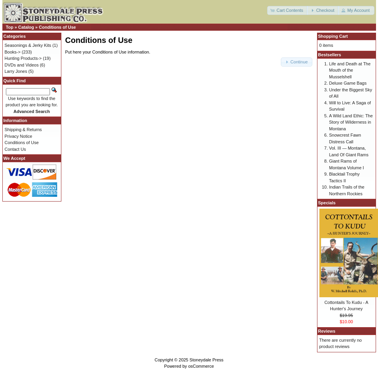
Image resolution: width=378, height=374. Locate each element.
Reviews (327, 331)
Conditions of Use (57, 27)
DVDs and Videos (22, 65)
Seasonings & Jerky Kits (28, 45)
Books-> (13, 52)
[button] (287, 10)
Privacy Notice (18, 136)
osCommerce (201, 366)
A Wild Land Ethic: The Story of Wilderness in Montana (351, 122)
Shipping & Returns (23, 129)
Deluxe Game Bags (348, 83)
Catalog (26, 27)
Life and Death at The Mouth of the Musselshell (350, 70)
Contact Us (15, 149)
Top (9, 27)
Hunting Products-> (23, 58)
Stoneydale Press (206, 359)
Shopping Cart (333, 36)
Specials (327, 202)
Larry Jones (16, 71)
